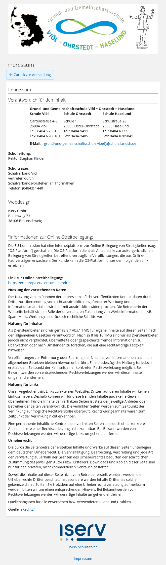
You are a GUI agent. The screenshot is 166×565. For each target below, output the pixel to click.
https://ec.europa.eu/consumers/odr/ (38, 282)
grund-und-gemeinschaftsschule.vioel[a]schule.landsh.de (90, 143)
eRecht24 (28, 509)
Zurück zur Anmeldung (30, 74)
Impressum (83, 558)
